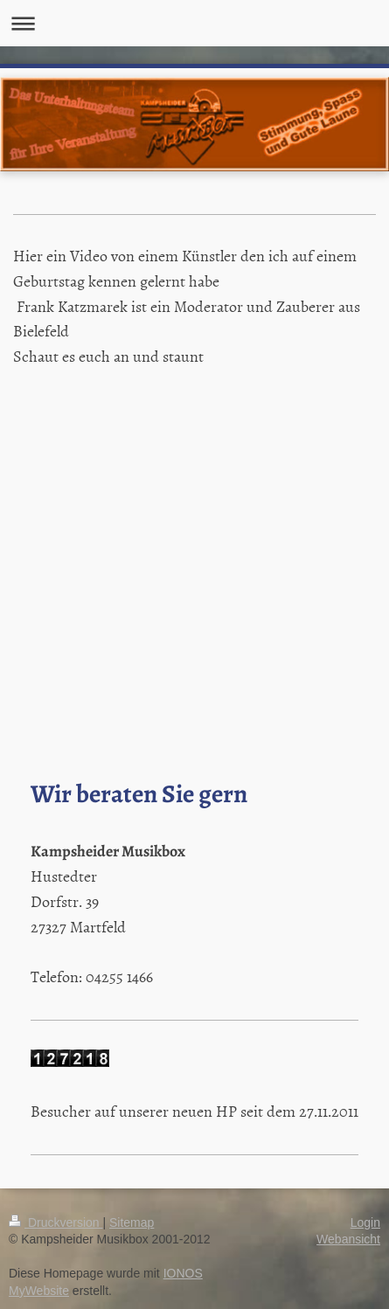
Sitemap (131, 1222)
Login (365, 1222)
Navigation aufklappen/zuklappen (194, 23)
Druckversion (55, 1222)
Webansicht (348, 1239)
